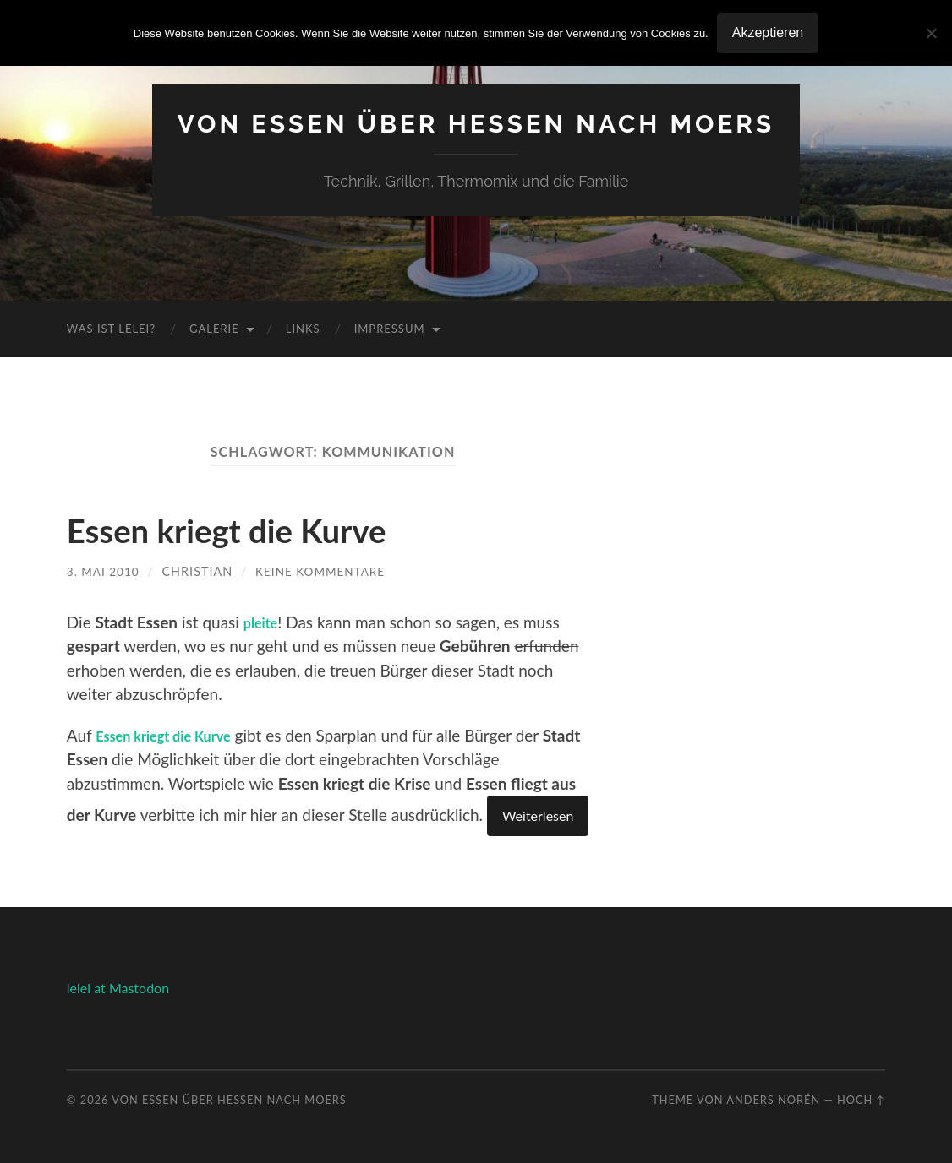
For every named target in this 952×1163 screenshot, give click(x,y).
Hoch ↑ (861, 1099)
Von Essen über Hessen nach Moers (475, 123)
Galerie (214, 328)
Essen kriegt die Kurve (254, 529)
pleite (263, 621)
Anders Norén (773, 1099)
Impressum (389, 328)
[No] (930, 32)
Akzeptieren (768, 32)
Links (303, 328)
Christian (201, 571)
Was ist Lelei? (111, 328)
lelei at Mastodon (118, 988)
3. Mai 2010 (105, 571)
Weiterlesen (537, 815)
